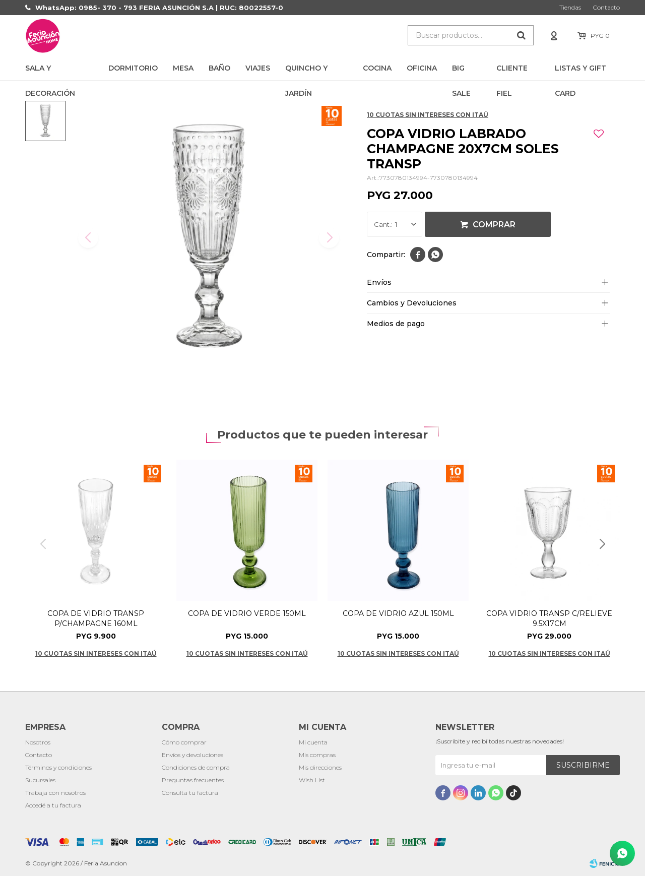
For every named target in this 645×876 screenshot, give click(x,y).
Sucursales (40, 780)
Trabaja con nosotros (55, 792)
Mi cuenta (313, 742)
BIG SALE (461, 72)
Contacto (606, 7)
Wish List (312, 780)
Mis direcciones (320, 767)
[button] (602, 544)
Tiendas (570, 7)
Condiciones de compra (196, 767)
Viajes (257, 68)
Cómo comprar (184, 742)
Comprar (494, 224)
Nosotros (37, 742)
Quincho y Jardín (306, 72)
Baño (219, 68)
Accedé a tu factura (53, 805)
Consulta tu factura (190, 792)
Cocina (377, 68)
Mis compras (317, 755)
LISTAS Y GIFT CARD (580, 72)
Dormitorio (133, 68)
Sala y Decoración (50, 72)
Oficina (422, 68)
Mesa (183, 68)
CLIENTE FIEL (512, 72)
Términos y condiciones (58, 767)
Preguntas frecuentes (193, 780)
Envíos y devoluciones (192, 755)
